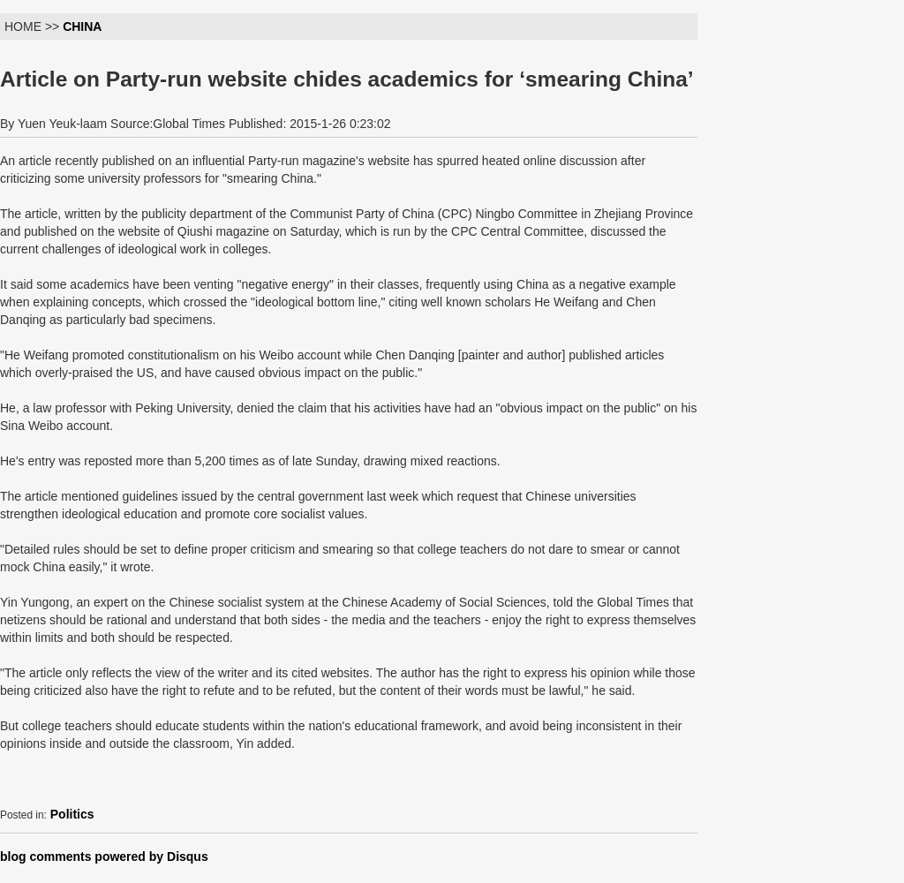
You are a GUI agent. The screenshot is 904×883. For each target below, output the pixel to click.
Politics (72, 814)
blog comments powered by (104, 856)
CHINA (82, 26)
